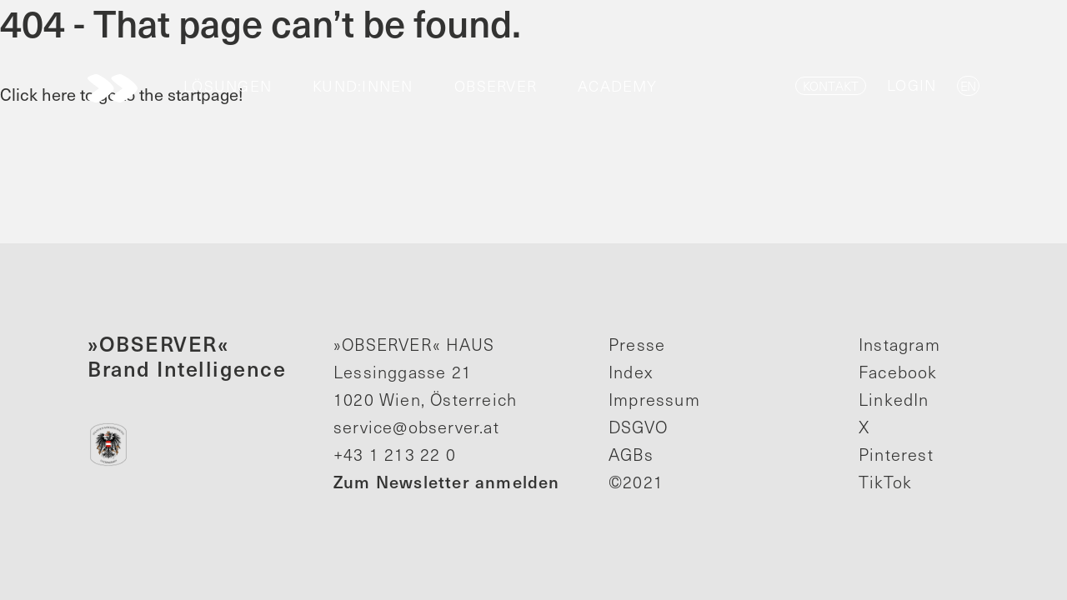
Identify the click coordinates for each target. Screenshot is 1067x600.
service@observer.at (416, 426)
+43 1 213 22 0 (394, 454)
